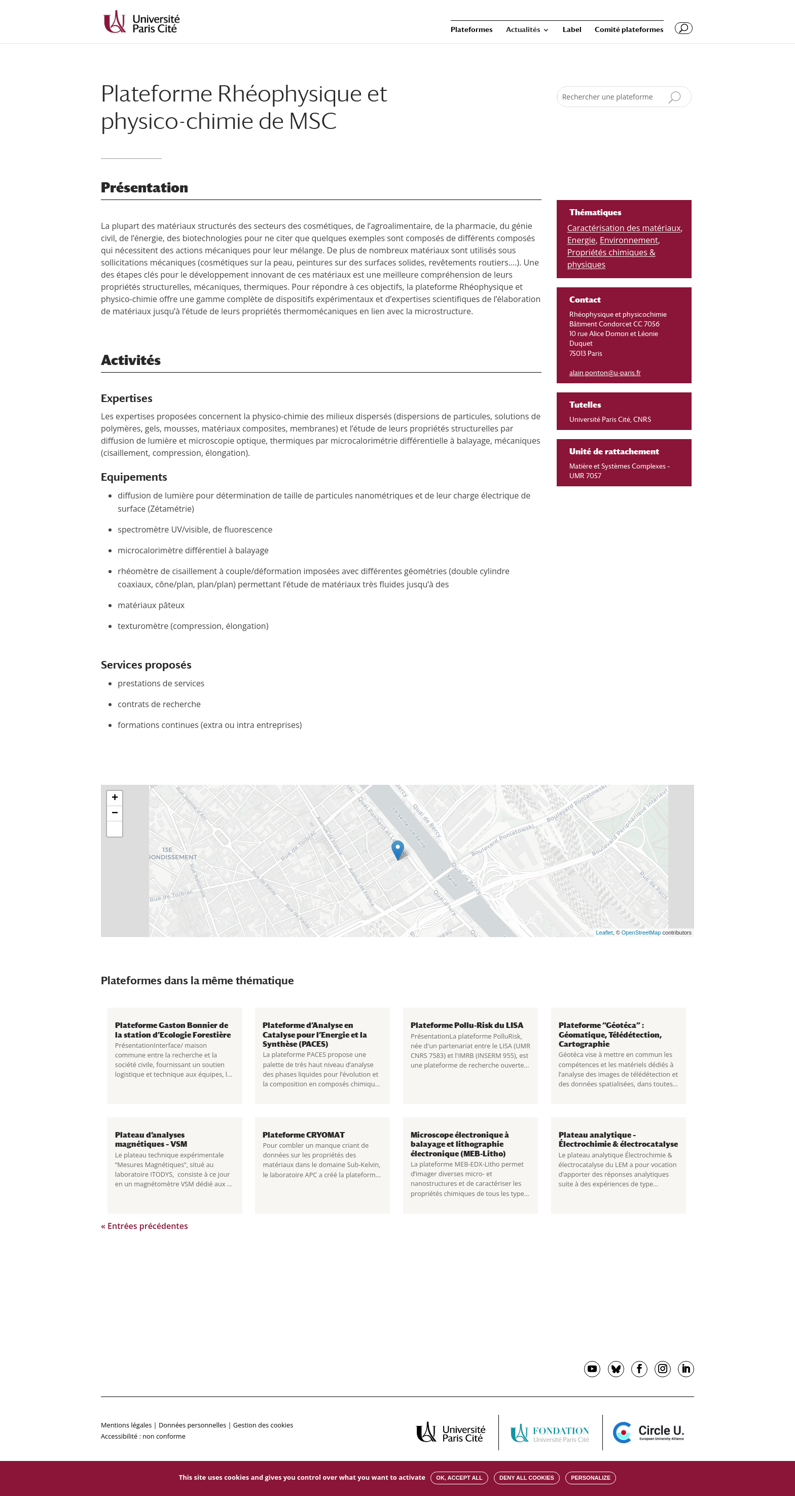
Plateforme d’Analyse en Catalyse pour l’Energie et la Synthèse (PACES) (315, 1034)
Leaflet (604, 932)
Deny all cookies (526, 1478)
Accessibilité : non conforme (143, 1436)
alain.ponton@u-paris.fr (605, 373)
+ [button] (115, 798)
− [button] (115, 813)
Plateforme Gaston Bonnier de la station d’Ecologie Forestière (173, 1029)
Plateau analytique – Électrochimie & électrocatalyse (618, 1139)
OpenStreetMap (641, 932)
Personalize (590, 1478)
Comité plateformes (629, 30)
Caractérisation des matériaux (624, 228)
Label (572, 30)
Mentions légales (126, 1424)
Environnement (629, 240)
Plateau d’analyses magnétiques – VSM (151, 1139)
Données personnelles (192, 1424)
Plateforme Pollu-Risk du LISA (467, 1024)
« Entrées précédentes (144, 1226)
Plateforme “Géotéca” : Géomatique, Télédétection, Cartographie (610, 1034)
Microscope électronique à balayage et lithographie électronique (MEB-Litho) (460, 1144)
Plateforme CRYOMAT (304, 1134)
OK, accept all (459, 1478)
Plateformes (472, 30)
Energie (581, 240)
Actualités (523, 30)
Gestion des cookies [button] (263, 1424)
